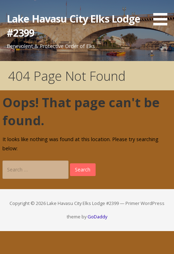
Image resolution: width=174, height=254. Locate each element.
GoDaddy (97, 216)
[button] (163, 14)
